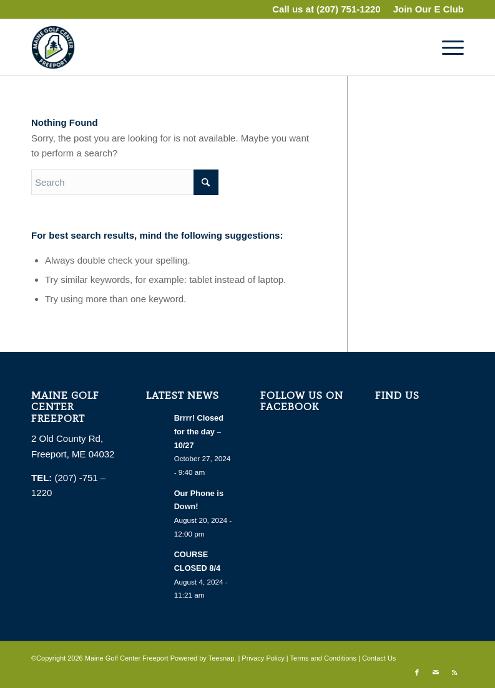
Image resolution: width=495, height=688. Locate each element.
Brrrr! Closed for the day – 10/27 (198, 431)
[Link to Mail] (435, 672)
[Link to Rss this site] (454, 672)
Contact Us (379, 658)
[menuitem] (425, 9)
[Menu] (446, 47)
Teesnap (221, 658)
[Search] (124, 182)
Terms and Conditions (323, 658)
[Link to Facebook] (417, 672)
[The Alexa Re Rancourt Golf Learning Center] (53, 47)
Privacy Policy (263, 658)
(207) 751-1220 (348, 9)
